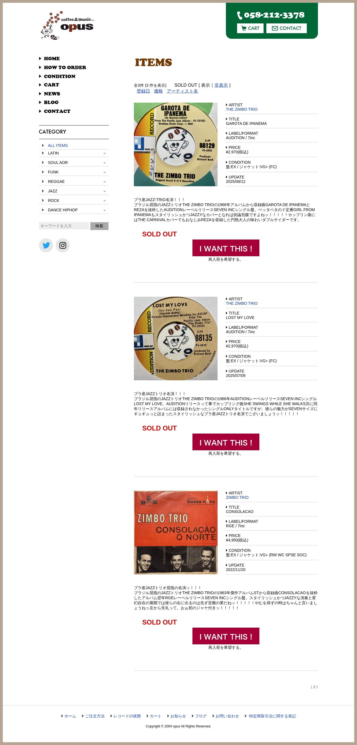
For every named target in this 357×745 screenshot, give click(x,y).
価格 (158, 91)
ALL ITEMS (58, 145)
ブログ (201, 716)
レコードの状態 (127, 716)
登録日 (143, 91)
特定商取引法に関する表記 (272, 716)
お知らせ (178, 716)
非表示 (221, 85)
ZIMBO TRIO (237, 497)
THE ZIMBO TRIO (241, 109)
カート (155, 716)
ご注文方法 (95, 716)
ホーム (70, 716)
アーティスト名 (182, 91)
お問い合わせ (227, 716)
